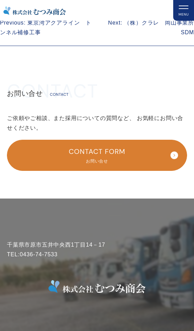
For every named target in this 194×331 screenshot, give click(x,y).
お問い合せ (99, 155)
